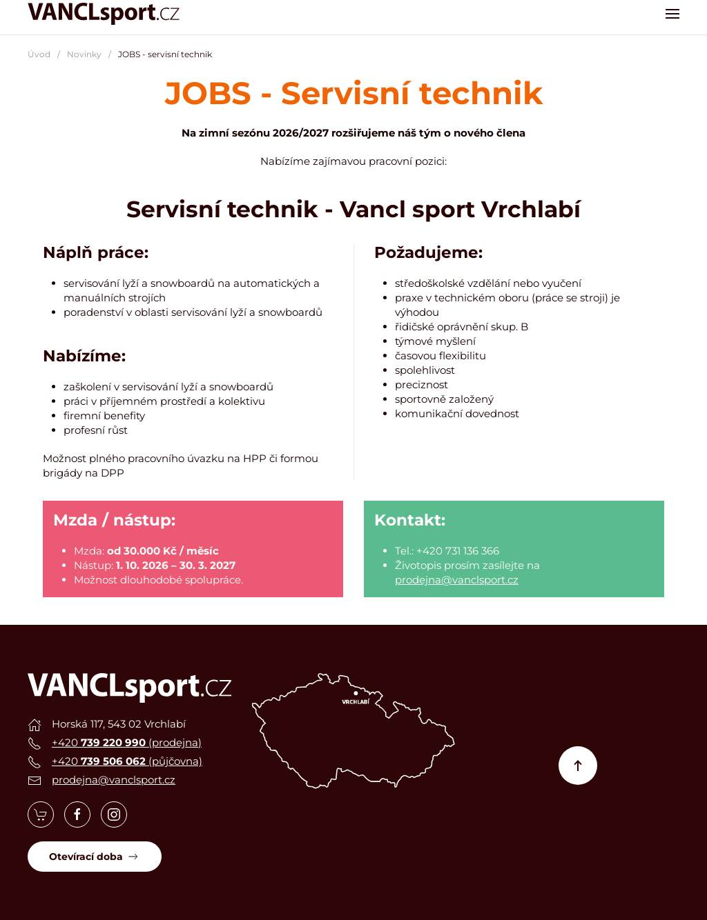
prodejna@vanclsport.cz (457, 579)
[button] (672, 14)
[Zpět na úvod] (104, 14)
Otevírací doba (94, 856)
